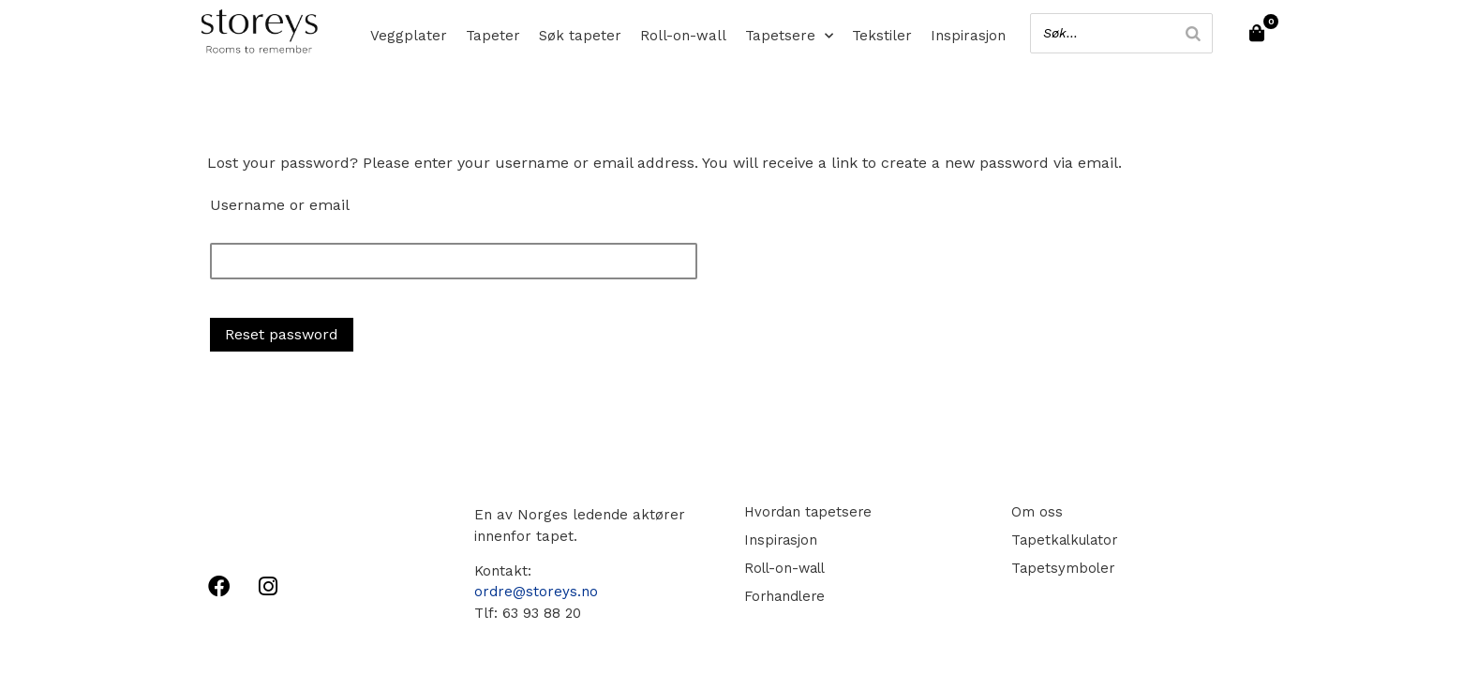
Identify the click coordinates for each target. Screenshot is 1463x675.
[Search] (1189, 33)
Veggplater (408, 35)
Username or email (280, 205)
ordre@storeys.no (536, 591)
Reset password (281, 334)
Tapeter (493, 35)
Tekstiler (882, 35)
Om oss (1034, 511)
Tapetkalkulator (1063, 540)
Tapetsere (789, 36)
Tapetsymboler (1060, 568)
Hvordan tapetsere (807, 511)
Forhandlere (783, 596)
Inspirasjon (968, 35)
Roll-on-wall (683, 35)
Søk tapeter (580, 35)
